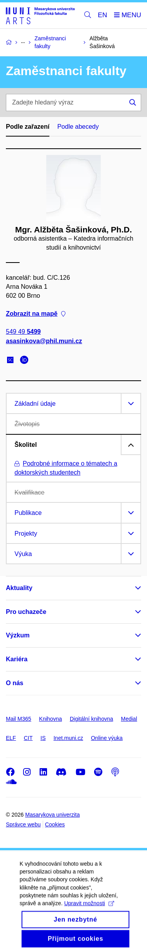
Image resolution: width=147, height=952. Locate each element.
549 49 (23, 331)
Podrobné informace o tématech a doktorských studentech (66, 468)
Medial (129, 719)
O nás (14, 683)
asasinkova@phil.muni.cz (44, 340)
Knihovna (50, 719)
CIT (28, 738)
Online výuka (107, 738)
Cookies (55, 824)
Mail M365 (18, 719)
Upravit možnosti (89, 911)
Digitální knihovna (91, 719)
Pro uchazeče (26, 611)
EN (102, 15)
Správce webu (23, 824)
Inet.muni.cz (68, 738)
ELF (11, 738)
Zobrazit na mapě (35, 313)
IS (42, 738)
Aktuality (19, 588)
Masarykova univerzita (52, 815)
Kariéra (16, 659)
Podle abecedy (78, 126)
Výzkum (17, 635)
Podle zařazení (27, 126)
